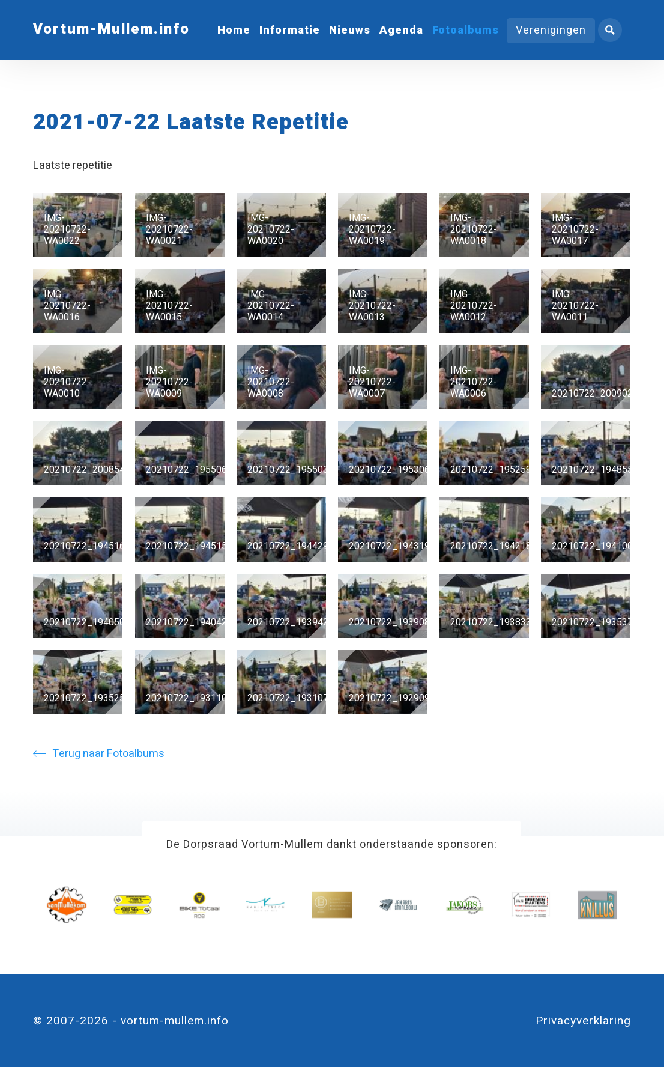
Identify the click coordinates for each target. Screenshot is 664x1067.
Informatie (289, 30)
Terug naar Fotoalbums (98, 754)
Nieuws (349, 30)
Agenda (401, 30)
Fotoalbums (465, 30)
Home (233, 30)
